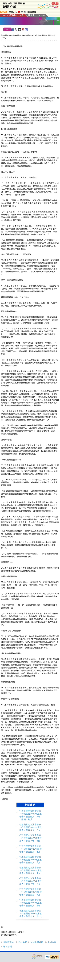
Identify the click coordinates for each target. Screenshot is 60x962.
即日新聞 (7, 946)
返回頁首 (52, 942)
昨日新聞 (23, 942)
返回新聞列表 (36, 942)
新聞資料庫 (8, 942)
